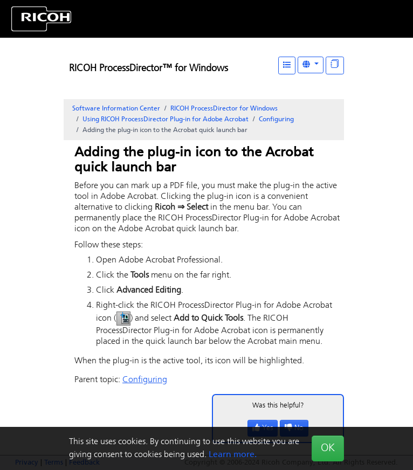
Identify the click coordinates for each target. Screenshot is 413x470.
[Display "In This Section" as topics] (335, 65)
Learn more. (233, 455)
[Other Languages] (310, 65)
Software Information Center (116, 109)
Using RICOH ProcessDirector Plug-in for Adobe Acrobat (165, 119)
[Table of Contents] (286, 65)
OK (328, 448)
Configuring (276, 119)
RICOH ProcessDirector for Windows (224, 109)
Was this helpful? (278, 405)
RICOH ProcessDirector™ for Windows (148, 69)
